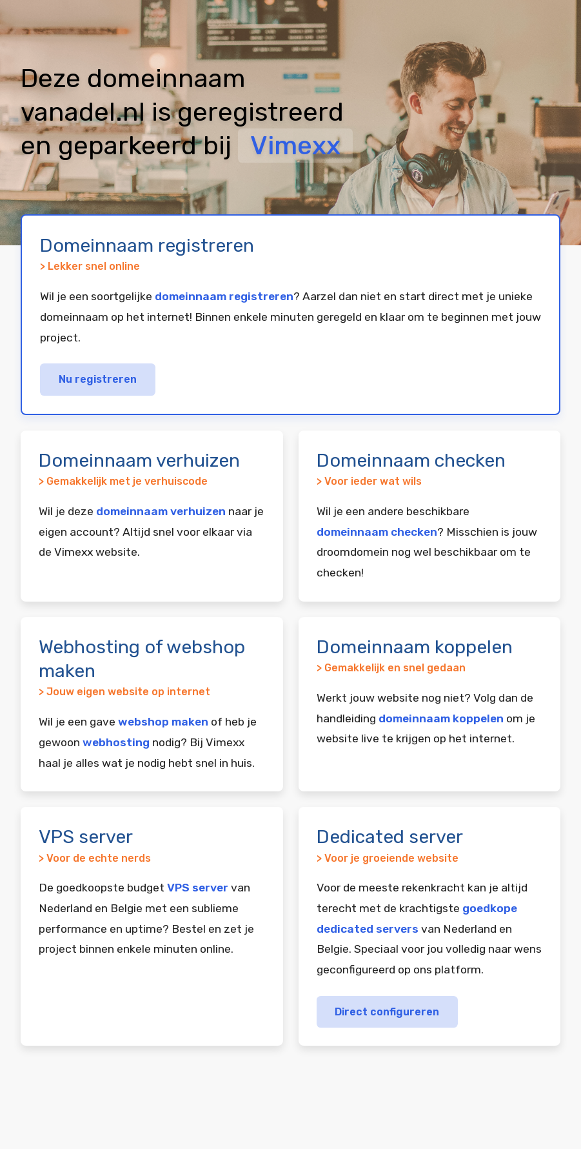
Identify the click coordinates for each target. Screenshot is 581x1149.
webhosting (116, 742)
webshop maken (163, 721)
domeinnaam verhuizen (161, 511)
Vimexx (295, 145)
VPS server (197, 887)
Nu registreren (98, 379)
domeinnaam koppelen (441, 718)
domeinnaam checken (377, 531)
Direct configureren (387, 1012)
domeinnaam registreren (224, 296)
